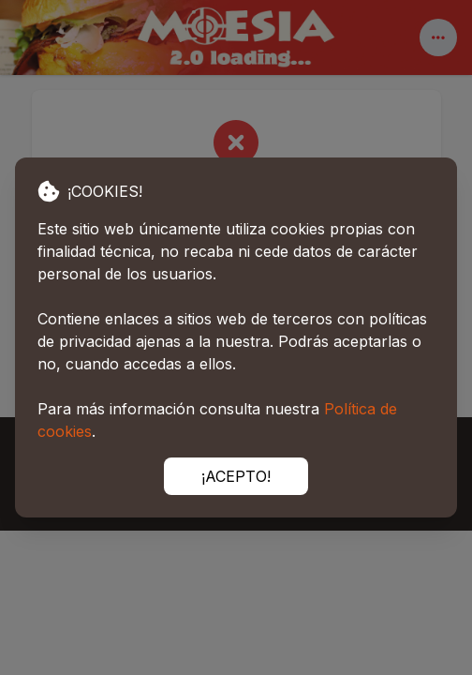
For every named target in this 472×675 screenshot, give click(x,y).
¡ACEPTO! (236, 476)
